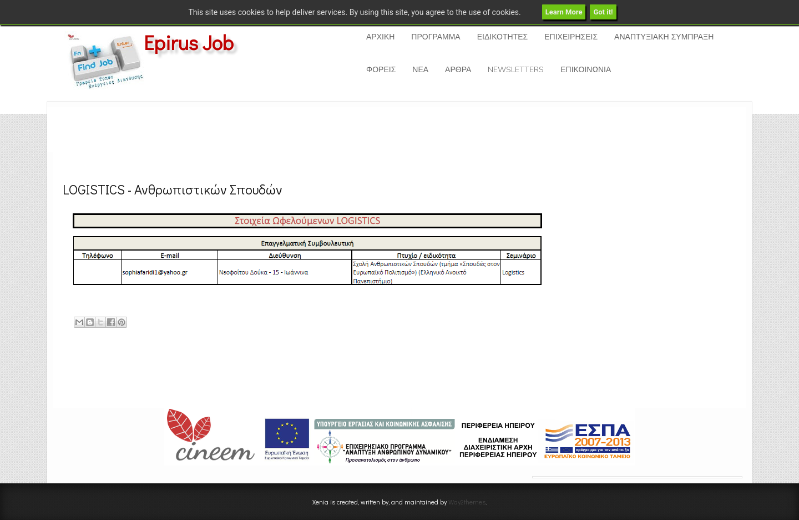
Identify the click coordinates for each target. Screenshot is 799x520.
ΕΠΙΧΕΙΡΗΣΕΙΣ (571, 37)
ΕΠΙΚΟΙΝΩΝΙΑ (585, 69)
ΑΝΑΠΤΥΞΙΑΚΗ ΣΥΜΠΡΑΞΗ (664, 37)
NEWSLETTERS (516, 69)
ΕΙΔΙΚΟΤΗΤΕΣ (502, 37)
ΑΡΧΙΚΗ (380, 37)
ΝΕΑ (420, 69)
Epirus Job (189, 42)
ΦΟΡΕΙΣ (381, 69)
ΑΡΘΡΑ (458, 69)
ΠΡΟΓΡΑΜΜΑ (435, 37)
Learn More (564, 12)
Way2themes (467, 501)
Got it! (603, 12)
